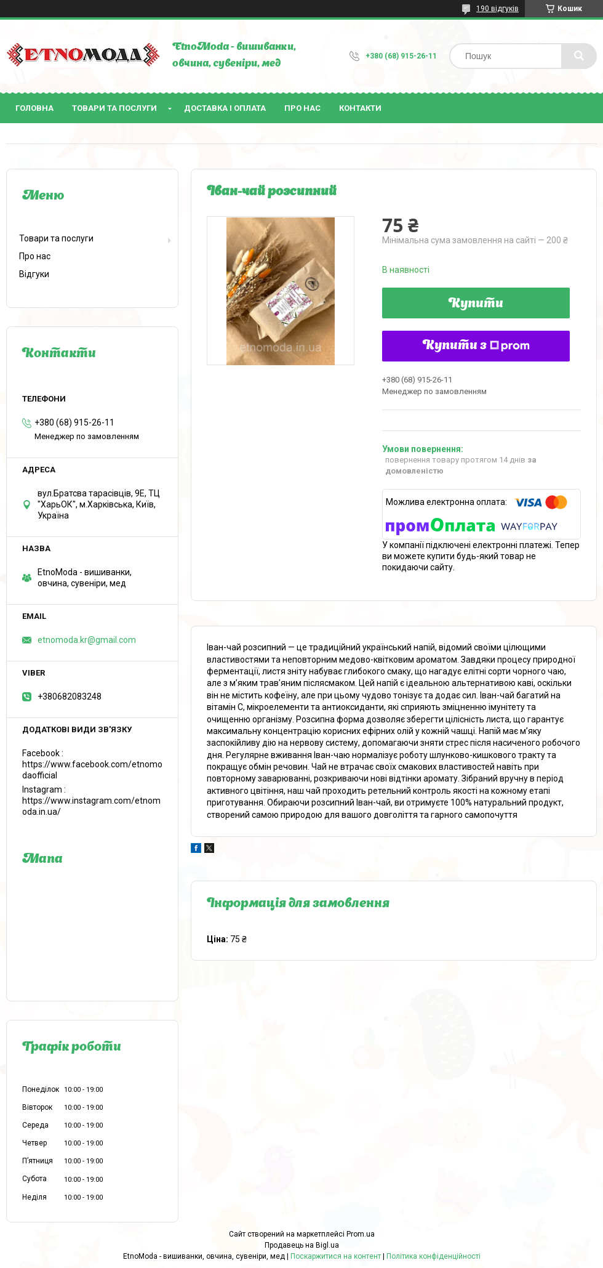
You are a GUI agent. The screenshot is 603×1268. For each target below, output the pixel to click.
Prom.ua (360, 1234)
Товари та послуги (114, 108)
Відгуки (34, 274)
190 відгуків (497, 8)
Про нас (302, 108)
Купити (476, 304)
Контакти (360, 108)
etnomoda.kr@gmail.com (87, 640)
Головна (34, 108)
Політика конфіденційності (433, 1256)
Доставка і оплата (225, 108)
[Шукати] (579, 56)
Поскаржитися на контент (335, 1256)
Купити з (476, 346)
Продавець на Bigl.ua (302, 1245)
